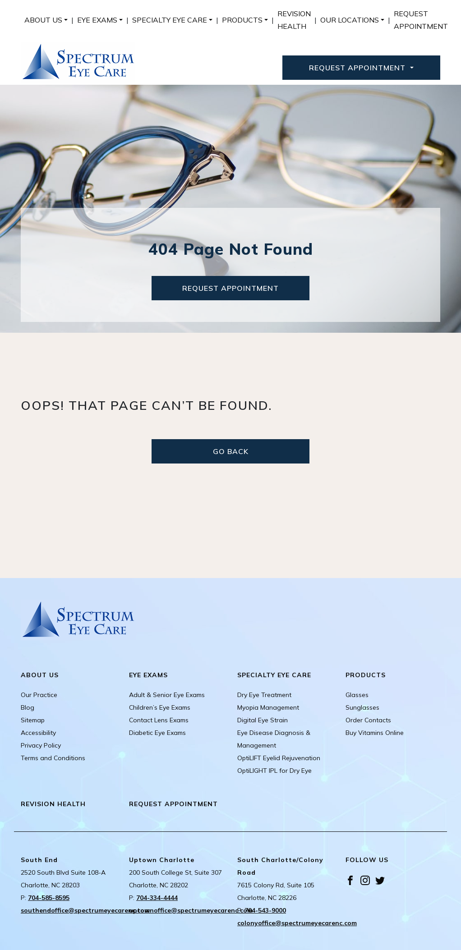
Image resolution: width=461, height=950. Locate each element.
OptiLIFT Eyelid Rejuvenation (278, 758)
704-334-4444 (157, 898)
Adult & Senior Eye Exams (167, 695)
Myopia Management (268, 707)
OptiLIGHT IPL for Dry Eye (274, 770)
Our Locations (349, 19)
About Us (43, 19)
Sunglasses (362, 707)
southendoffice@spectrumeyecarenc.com (85, 910)
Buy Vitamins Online (375, 733)
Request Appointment (421, 20)
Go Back (231, 451)
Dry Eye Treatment (264, 695)
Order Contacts (368, 720)
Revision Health (294, 20)
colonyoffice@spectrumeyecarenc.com (297, 923)
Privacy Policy (41, 745)
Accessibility (38, 733)
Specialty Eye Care (169, 19)
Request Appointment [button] (358, 67)
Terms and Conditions (53, 758)
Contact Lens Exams (159, 720)
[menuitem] (46, 20)
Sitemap (33, 720)
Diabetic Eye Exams (157, 733)
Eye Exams (97, 19)
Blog (27, 707)
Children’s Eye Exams (159, 707)
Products (242, 19)
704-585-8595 (48, 898)
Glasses (357, 695)
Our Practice (39, 695)
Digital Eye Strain (262, 720)
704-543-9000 (265, 910)
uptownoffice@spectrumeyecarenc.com (191, 910)
